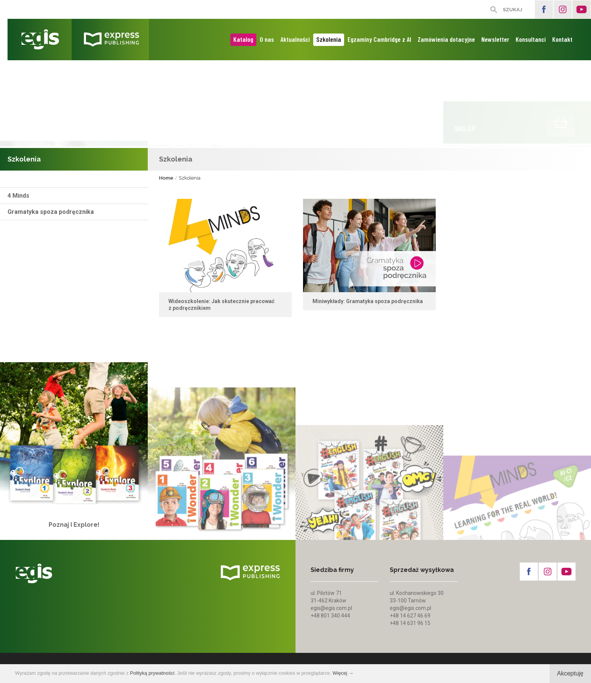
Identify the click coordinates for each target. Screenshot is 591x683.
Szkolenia (328, 39)
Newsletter (495, 39)
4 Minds (18, 195)
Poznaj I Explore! (74, 534)
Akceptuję (570, 673)
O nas (267, 39)
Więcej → (343, 673)
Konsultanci (531, 39)
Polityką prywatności (152, 673)
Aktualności (295, 39)
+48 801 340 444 (330, 616)
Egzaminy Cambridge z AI (379, 39)
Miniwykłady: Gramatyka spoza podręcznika (367, 303)
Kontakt (562, 39)
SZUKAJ (512, 9)
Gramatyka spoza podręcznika (51, 211)
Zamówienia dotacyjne (446, 39)
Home (166, 178)
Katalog (243, 39)
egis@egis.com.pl (331, 608)
